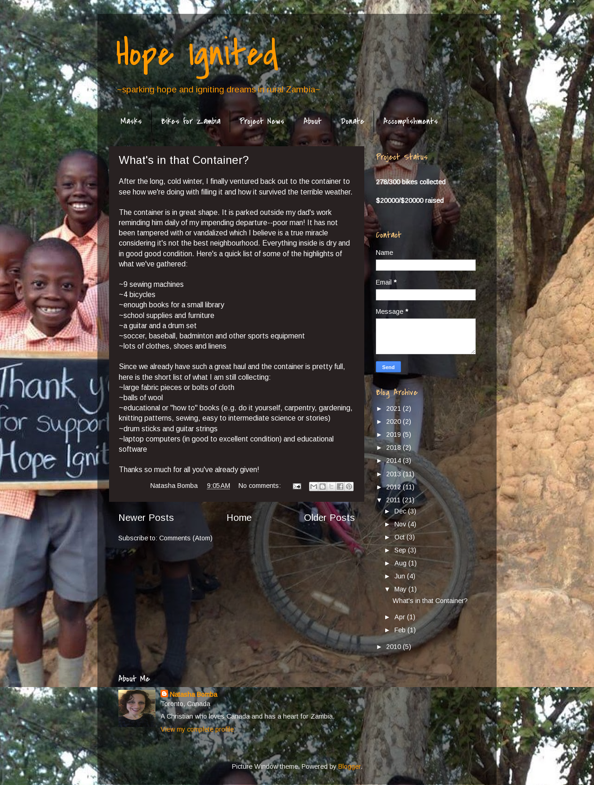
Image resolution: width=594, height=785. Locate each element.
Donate (352, 121)
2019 (394, 434)
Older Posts (329, 518)
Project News (261, 121)
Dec (401, 511)
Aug (401, 563)
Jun (400, 576)
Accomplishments (410, 121)
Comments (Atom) (186, 538)
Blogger (349, 766)
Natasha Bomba (193, 694)
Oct (400, 537)
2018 (394, 447)
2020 (394, 421)
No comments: (261, 485)
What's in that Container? (184, 160)
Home (239, 518)
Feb (400, 630)
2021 (394, 408)
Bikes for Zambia (190, 121)
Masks (131, 121)
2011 (394, 500)
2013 (394, 474)
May (401, 589)
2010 (394, 646)
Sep (401, 550)
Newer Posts (146, 518)
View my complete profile (197, 729)
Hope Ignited (197, 54)
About (312, 121)
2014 (394, 460)
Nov (401, 524)
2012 (394, 487)
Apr (400, 617)
